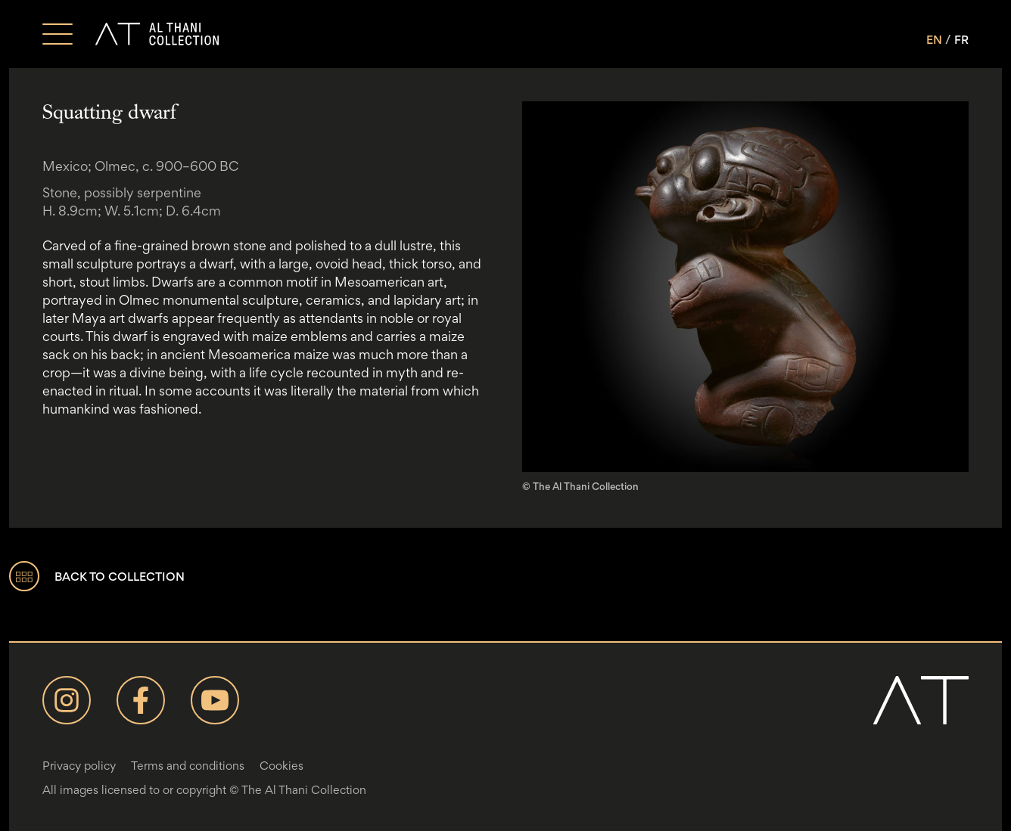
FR (961, 40)
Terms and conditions (187, 765)
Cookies (281, 765)
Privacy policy (79, 765)
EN (934, 40)
